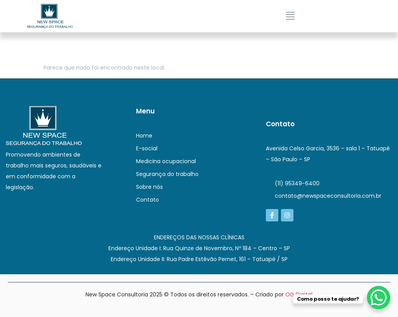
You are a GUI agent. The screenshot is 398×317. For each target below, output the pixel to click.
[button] (290, 16)
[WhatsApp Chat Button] (378, 297)
